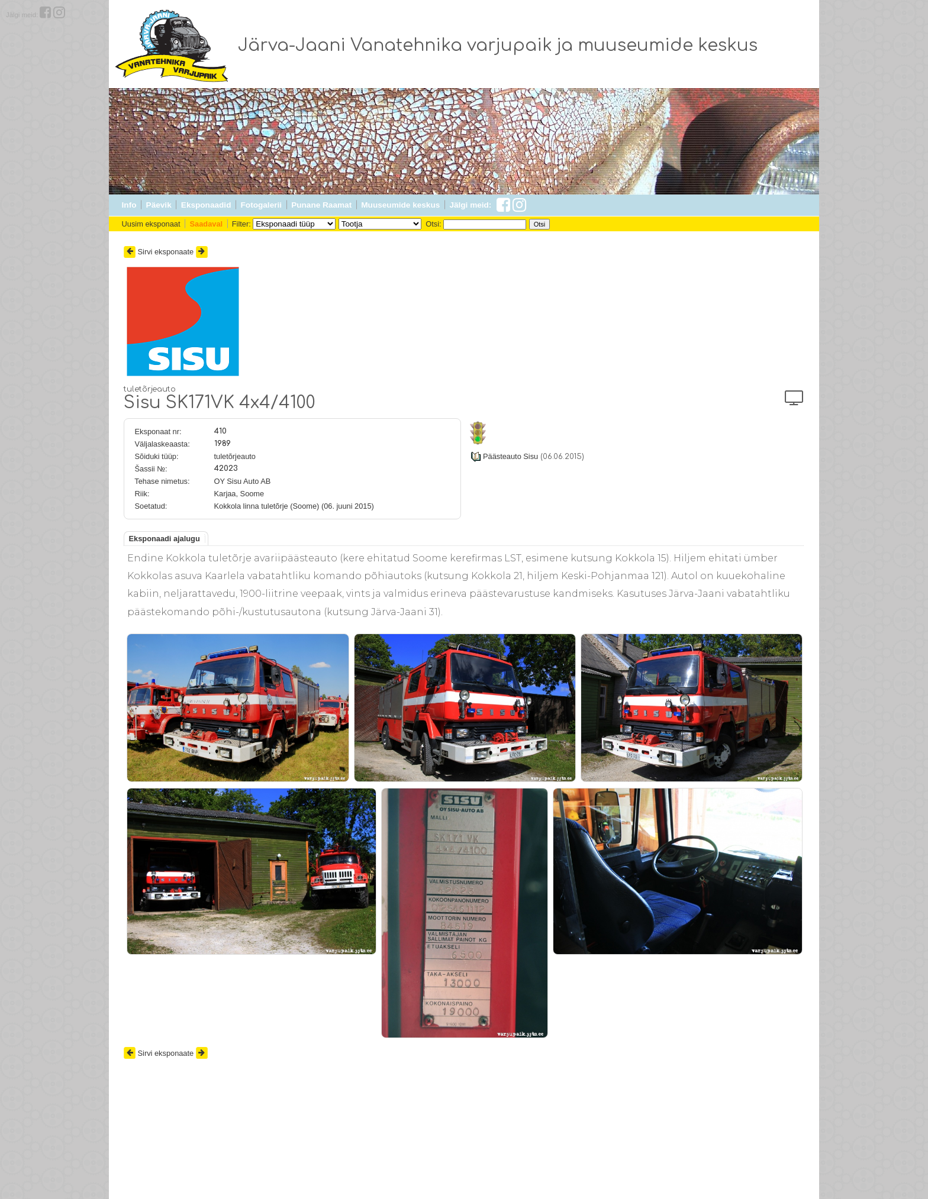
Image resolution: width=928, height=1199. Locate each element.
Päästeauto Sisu (510, 456)
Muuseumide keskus (400, 205)
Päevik (159, 205)
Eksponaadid (206, 205)
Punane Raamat (321, 205)
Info (129, 205)
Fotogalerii (261, 205)
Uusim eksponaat (151, 223)
